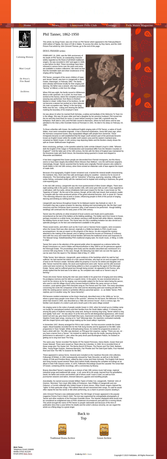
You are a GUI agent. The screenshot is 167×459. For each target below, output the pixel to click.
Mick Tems (28, 454)
